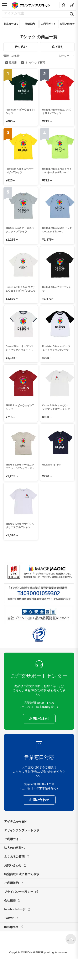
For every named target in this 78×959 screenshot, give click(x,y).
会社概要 (12, 900)
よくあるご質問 (16, 856)
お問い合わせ (15, 865)
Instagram (13, 926)
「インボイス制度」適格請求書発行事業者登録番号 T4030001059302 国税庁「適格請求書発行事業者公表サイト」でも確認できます (39, 593)
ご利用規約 (13, 883)
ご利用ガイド (13, 839)
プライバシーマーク (39, 634)
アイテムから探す (15, 821)
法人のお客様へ (14, 847)
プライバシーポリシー (21, 891)
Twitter (11, 918)
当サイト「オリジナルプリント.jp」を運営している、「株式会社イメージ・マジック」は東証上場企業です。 (39, 571)
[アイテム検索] (35, 13)
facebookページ (17, 909)
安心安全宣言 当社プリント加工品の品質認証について (39, 614)
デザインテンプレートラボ (21, 830)
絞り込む (21, 46)
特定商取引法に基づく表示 (21, 874)
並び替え (57, 46)
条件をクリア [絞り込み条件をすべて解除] (66, 55)
